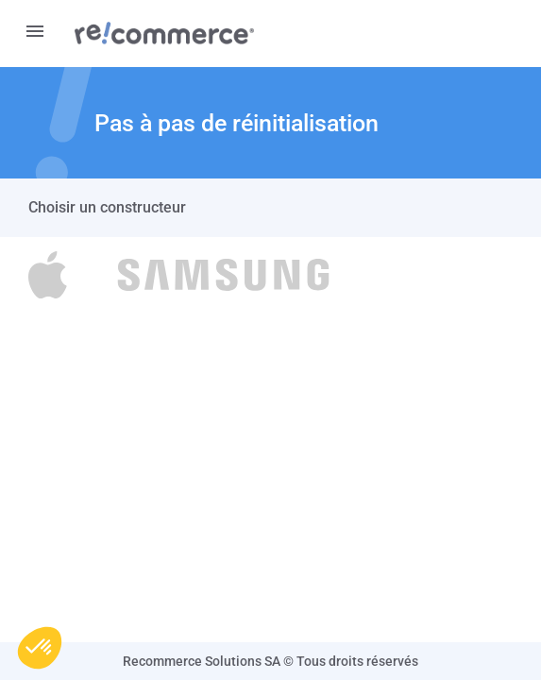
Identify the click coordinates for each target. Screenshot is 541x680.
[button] (39, 648)
